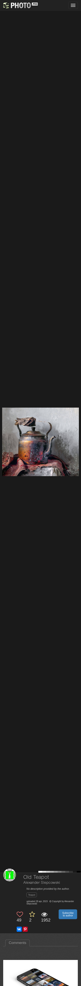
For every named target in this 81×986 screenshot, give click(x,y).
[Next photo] (76, 429)
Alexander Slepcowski (41, 882)
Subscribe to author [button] (68, 914)
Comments (17, 943)
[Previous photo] (4, 429)
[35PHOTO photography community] (20, 5)
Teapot (31, 895)
